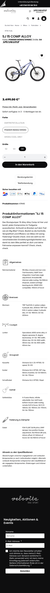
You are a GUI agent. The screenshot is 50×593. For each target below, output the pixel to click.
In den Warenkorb (24, 164)
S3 (15, 149)
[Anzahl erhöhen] (44, 157)
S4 (22, 149)
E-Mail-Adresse (13, 541)
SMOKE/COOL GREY (14, 137)
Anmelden (25, 571)
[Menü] (30, 11)
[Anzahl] (25, 157)
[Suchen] (27, 18)
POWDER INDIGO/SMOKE (15, 130)
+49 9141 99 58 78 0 (28, 5)
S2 (7, 149)
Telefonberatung (25, 183)
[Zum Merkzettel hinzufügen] (42, 55)
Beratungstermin (25, 177)
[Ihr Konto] (38, 18)
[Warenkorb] (43, 18)
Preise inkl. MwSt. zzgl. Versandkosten (19, 107)
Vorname (9, 531)
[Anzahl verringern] (4, 157)
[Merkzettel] (33, 18)
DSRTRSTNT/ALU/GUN (15, 123)
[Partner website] (40, 11)
